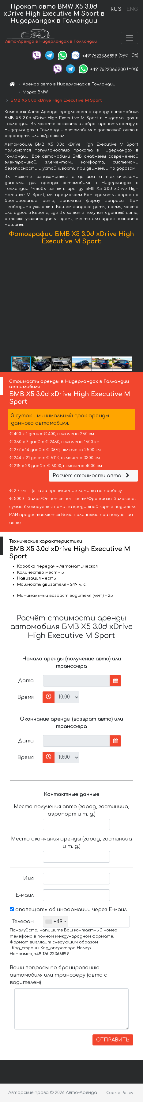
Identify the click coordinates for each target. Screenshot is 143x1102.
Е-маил (25, 895)
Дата (26, 680)
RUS (116, 9)
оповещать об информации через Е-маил (68, 909)
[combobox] (55, 921)
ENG (131, 9)
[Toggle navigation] (129, 38)
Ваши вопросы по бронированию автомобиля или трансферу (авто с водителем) (58, 975)
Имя (28, 878)
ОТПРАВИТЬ (113, 1040)
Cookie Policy (119, 1093)
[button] (137, 302)
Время (25, 697)
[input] (76, 681)
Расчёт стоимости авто (92, 475)
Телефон (23, 921)
